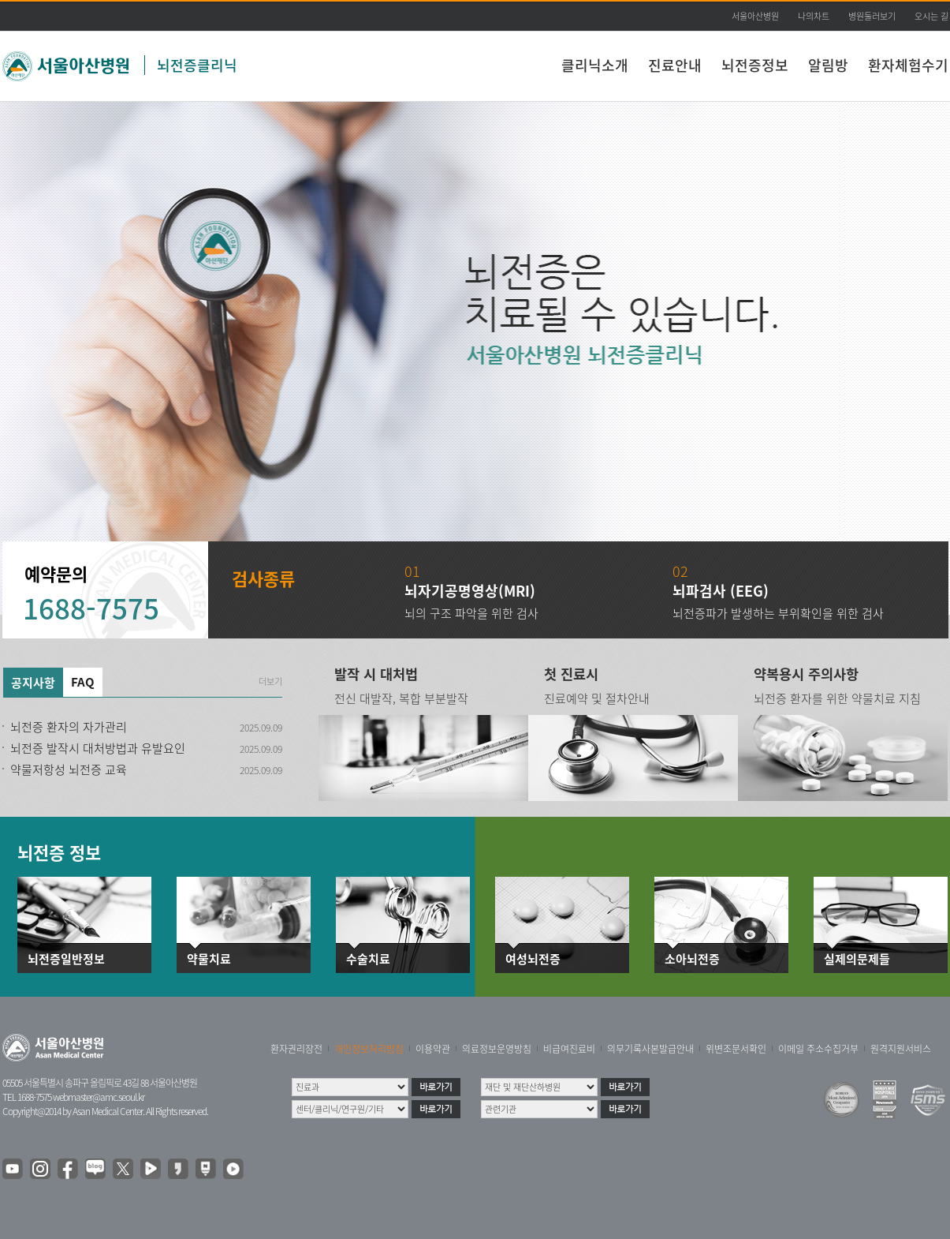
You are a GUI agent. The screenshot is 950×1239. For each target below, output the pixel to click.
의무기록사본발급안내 (650, 1049)
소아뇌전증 (692, 959)
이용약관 (432, 1049)
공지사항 (33, 682)
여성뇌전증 (533, 959)
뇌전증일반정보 (66, 959)
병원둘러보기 (872, 16)
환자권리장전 (296, 1049)
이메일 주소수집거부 (818, 1049)
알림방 (828, 65)
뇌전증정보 (754, 65)
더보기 (270, 682)
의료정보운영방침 (496, 1049)
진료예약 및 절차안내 (597, 698)
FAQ (83, 682)
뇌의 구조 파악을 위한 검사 (471, 613)
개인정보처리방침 (369, 1049)
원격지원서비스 (900, 1049)
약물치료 (209, 959)
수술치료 (368, 959)
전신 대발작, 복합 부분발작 (401, 698)
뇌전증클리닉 (197, 65)
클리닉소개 (594, 65)
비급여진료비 (569, 1049)
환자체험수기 (908, 65)
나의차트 (813, 16)
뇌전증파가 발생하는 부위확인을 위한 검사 (778, 613)
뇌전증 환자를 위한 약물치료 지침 (837, 698)
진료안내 (675, 65)
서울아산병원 (755, 16)
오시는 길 (931, 16)
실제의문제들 (857, 959)
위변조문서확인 (736, 1049)
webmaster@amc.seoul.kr (98, 1097)
